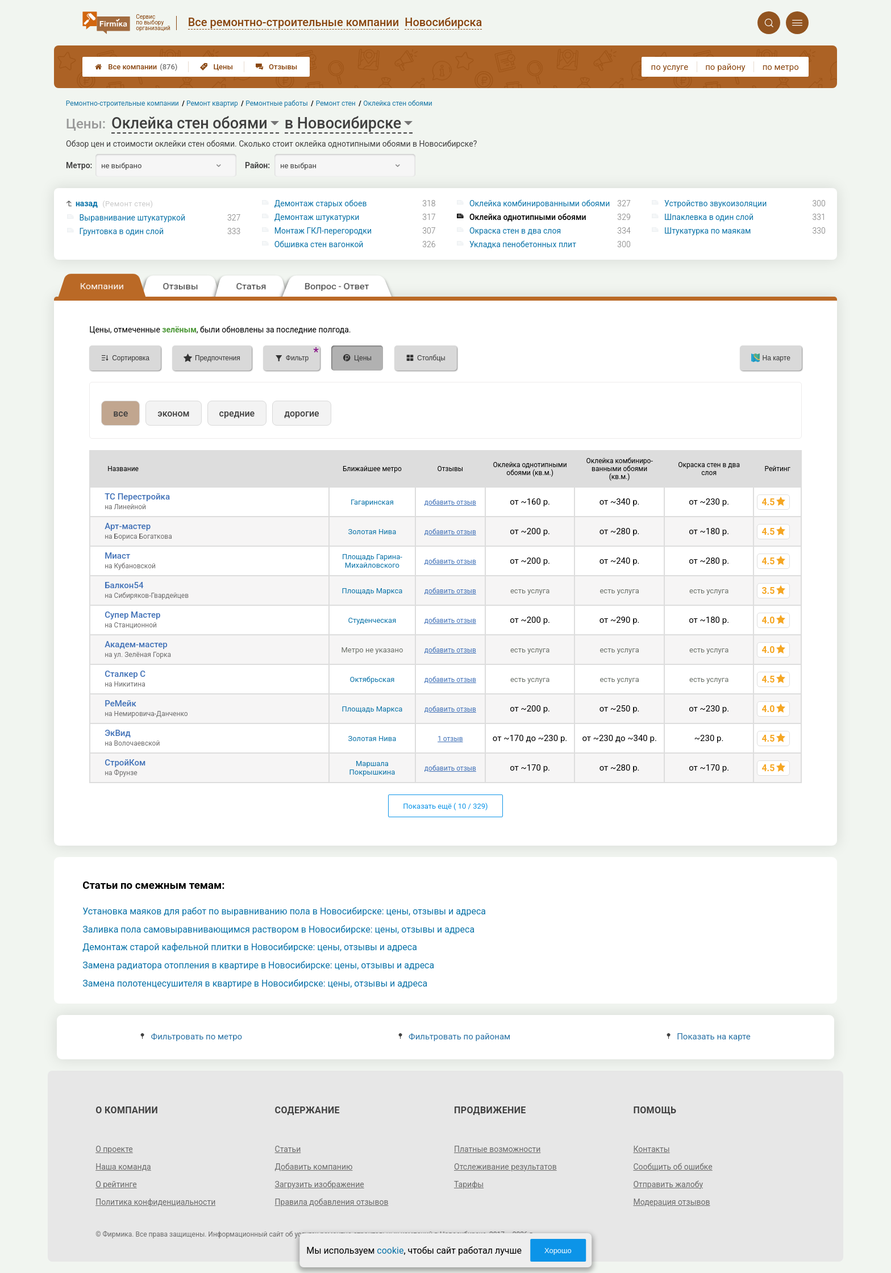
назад (114, 203)
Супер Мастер (132, 615)
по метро (781, 67)
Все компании (136, 67)
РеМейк (120, 703)
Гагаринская (372, 502)
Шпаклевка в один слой (708, 217)
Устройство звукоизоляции (715, 203)
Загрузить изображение (319, 1184)
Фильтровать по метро (191, 1036)
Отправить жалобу (668, 1184)
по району (725, 67)
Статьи (288, 1149)
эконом (173, 413)
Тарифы (469, 1184)
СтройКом (125, 763)
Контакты (651, 1149)
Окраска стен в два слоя (515, 231)
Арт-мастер (128, 526)
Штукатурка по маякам (707, 231)
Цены (216, 67)
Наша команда (123, 1166)
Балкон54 (124, 585)
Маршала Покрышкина (372, 767)
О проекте (114, 1149)
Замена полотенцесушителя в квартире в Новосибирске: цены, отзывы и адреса (254, 983)
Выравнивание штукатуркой (133, 218)
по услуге (670, 67)
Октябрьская (372, 679)
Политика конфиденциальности (155, 1202)
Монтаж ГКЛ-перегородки (323, 231)
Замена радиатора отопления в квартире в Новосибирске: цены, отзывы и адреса (258, 965)
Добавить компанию (314, 1166)
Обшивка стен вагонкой (319, 244)
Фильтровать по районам (454, 1036)
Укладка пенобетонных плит (522, 244)
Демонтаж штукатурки (317, 217)
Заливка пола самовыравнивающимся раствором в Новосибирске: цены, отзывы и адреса (278, 929)
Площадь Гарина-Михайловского (372, 560)
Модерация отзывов (671, 1202)
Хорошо (558, 1250)
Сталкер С (125, 674)
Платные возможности (497, 1149)
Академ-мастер (136, 644)
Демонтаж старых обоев (320, 203)
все (120, 413)
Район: (257, 165)
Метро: (79, 165)
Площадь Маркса (372, 590)
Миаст (117, 556)
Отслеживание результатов (505, 1166)
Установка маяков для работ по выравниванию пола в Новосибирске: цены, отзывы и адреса (284, 911)
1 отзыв (450, 739)
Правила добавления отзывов (332, 1202)
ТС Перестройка (137, 497)
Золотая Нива (372, 531)
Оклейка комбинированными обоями (539, 203)
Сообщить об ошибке (672, 1166)
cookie (390, 1250)
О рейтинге (116, 1184)
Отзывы (276, 67)
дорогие (301, 413)
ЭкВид (118, 733)
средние (237, 413)
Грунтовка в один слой (122, 231)
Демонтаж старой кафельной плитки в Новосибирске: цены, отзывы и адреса (249, 947)
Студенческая (372, 620)
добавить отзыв (450, 502)
